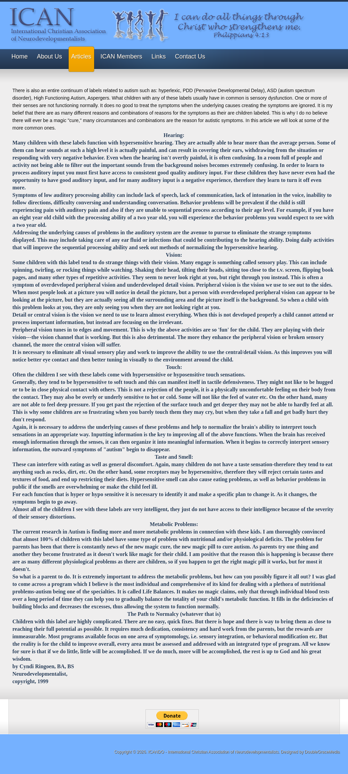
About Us (49, 56)
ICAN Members (121, 56)
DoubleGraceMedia (322, 752)
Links (159, 56)
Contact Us (190, 56)
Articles (81, 56)
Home (20, 56)
